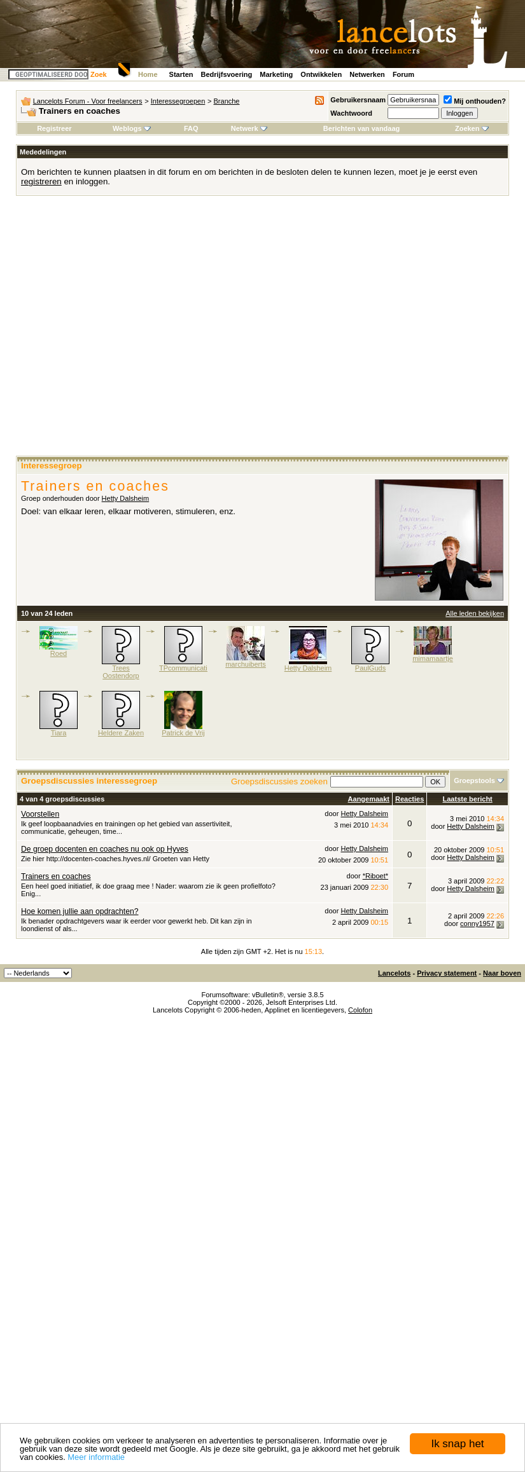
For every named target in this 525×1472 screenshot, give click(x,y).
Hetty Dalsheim (126, 498)
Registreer (54, 128)
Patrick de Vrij (183, 733)
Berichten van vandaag (361, 128)
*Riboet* (375, 876)
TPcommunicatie (185, 668)
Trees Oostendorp (120, 671)
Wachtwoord (351, 113)
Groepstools (474, 780)
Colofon (360, 1010)
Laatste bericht (468, 799)
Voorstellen (40, 814)
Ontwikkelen (321, 74)
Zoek (98, 74)
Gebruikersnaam (358, 100)
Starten (181, 74)
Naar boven (502, 973)
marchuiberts (245, 664)
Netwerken (367, 74)
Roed (58, 653)
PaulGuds (370, 668)
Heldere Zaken (121, 733)
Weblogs (132, 128)
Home (148, 74)
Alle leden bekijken (474, 613)
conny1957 (477, 923)
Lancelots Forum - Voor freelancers (88, 101)
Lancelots (394, 973)
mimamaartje (432, 658)
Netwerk (249, 128)
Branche (227, 101)
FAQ (191, 128)
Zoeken (472, 128)
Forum (403, 74)
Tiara (59, 733)
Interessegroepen (178, 101)
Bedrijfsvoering (227, 74)
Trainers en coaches (56, 876)
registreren (41, 181)
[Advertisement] (119, 330)
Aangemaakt (368, 799)
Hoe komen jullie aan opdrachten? (80, 911)
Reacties (409, 799)
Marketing (276, 74)
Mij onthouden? (475, 101)
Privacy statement (447, 973)
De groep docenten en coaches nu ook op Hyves (104, 849)
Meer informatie (96, 1457)
